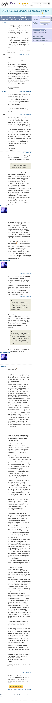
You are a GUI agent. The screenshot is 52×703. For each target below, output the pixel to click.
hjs (3, 273)
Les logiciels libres (38, 36)
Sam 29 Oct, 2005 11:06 (25, 54)
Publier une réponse (16, 686)
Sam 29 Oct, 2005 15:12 (25, 273)
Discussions (42, 30)
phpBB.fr (36, 702)
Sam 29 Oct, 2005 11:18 (25, 114)
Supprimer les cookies (46, 44)
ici (27, 26)
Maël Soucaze (27, 702)
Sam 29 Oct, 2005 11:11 (25, 91)
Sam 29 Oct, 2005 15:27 (25, 296)
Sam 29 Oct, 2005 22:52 (25, 672)
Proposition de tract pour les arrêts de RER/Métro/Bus (15, 18)
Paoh (4, 673)
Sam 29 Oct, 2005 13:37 (25, 219)
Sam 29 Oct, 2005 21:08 (25, 366)
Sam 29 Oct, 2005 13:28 (25, 152)
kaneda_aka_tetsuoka (5, 205)
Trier (9, 689)
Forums (35, 30)
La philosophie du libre (38, 32)
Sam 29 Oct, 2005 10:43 (25, 22)
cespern (17, 50)
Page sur (25, 17)
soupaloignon (18, 664)
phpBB (20, 700)
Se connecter (41, 16)
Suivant (30, 689)
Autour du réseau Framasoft (41, 40)
